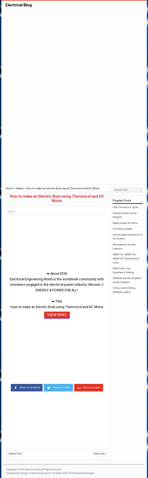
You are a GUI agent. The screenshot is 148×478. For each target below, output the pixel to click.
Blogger (90, 473)
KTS (71, 473)
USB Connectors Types (125, 207)
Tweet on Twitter (58, 387)
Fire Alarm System (123, 228)
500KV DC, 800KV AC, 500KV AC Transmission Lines (126, 258)
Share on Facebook (26, 387)
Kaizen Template (52, 473)
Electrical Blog (19, 5)
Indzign (24, 473)
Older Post (99, 453)
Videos (11, 211)
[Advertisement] (74, 39)
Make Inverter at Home (125, 223)
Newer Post (14, 453)
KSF (65, 473)
